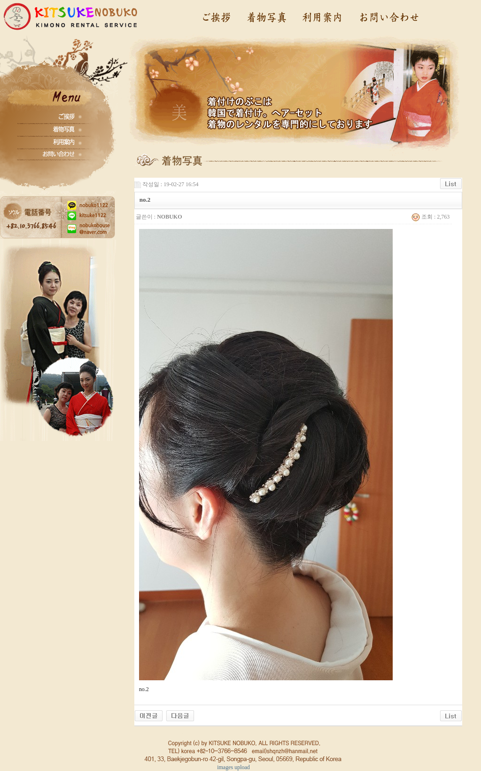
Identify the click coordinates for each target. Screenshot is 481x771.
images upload (233, 767)
